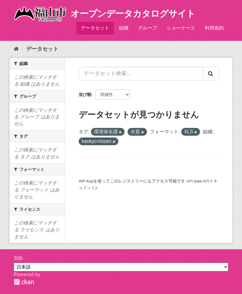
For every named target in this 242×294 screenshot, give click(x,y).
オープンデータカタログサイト (133, 13)
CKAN (24, 282)
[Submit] (211, 74)
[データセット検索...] (141, 74)
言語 (18, 258)
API (189, 181)
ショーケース (181, 27)
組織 (123, 27)
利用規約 (214, 27)
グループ (147, 27)
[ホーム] (16, 49)
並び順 (85, 94)
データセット (95, 27)
